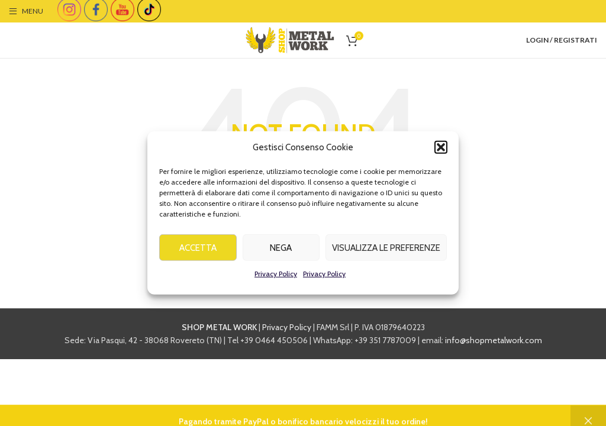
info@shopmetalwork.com (493, 340)
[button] (441, 150)
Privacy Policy (275, 276)
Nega (281, 250)
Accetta (198, 250)
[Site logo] (290, 39)
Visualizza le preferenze (386, 250)
